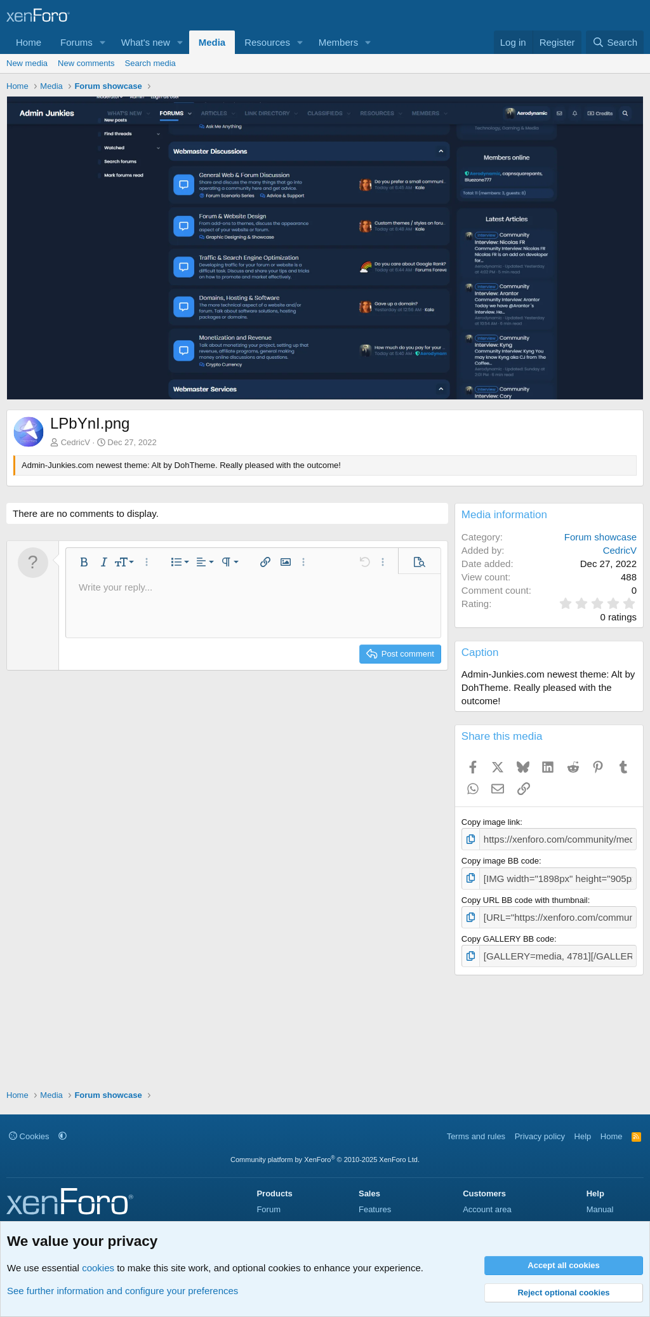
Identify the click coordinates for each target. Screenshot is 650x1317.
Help (583, 1136)
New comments (86, 63)
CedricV (75, 442)
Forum (268, 1209)
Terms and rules (476, 1136)
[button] (103, 42)
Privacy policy (540, 1136)
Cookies (29, 1136)
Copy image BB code (500, 859)
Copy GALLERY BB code (507, 933)
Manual (600, 1209)
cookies (98, 1267)
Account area (487, 1209)
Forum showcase (600, 536)
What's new (145, 42)
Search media (150, 63)
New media (27, 63)
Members (339, 42)
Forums (76, 42)
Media (212, 42)
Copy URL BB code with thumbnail (524, 896)
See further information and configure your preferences (122, 1290)
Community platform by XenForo (325, 1159)
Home (28, 42)
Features (375, 1209)
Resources (267, 42)
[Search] (615, 42)
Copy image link (491, 822)
